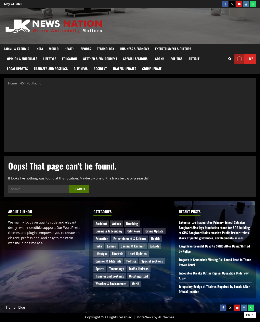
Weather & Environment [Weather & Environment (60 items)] (111, 283)
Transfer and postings (51, 68)
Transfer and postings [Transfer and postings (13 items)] (109, 276)
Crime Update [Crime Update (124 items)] (154, 231)
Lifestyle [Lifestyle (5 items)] (117, 253)
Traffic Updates (124, 68)
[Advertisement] (130, 118)
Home (10, 307)
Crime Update (151, 68)
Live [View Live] (243, 59)
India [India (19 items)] (98, 246)
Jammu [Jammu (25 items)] (111, 246)
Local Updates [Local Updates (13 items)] (137, 253)
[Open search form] (229, 59)
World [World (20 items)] (135, 283)
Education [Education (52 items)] (101, 238)
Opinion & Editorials (22, 58)
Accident (100, 68)
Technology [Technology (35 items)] (116, 268)
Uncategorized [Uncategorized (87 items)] (138, 276)
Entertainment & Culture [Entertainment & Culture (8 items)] (129, 238)
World (53, 48)
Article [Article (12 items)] (116, 223)
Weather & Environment (100, 58)
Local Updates (17, 68)
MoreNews (144, 317)
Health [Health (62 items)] (155, 238)
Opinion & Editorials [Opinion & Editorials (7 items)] (108, 261)
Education (69, 58)
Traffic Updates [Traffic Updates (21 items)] (138, 268)
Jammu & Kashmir (16, 48)
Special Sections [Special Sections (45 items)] (152, 261)
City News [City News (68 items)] (133, 231)
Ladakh (159, 58)
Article (193, 58)
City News (81, 68)
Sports (86, 48)
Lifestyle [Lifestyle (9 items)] (101, 253)
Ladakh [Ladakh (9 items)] (154, 246)
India (39, 48)
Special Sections (135, 58)
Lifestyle (49, 58)
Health (70, 48)
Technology (105, 48)
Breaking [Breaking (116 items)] (132, 223)
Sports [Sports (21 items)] (99, 268)
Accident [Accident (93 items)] (101, 223)
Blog (21, 307)
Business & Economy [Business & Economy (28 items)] (108, 231)
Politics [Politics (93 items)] (131, 261)
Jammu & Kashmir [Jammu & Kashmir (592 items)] (133, 246)
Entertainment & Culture (173, 48)
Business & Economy (134, 48)
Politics (176, 58)
